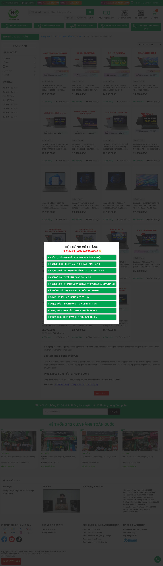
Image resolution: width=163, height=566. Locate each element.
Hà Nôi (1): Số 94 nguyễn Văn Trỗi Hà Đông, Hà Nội (74, 256)
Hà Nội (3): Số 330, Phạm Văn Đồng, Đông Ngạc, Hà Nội (76, 270)
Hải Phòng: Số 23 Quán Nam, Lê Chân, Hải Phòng (73, 290)
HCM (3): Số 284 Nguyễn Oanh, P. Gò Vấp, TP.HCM (72, 311)
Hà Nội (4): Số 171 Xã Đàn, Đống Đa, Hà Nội (69, 277)
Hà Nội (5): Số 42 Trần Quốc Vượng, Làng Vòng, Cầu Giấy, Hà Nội (81, 284)
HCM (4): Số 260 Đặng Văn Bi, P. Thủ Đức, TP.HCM (72, 318)
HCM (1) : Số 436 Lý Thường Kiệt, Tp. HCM (68, 297)
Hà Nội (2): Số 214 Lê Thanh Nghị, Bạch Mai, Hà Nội (74, 263)
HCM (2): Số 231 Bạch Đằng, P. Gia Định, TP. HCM (72, 304)
